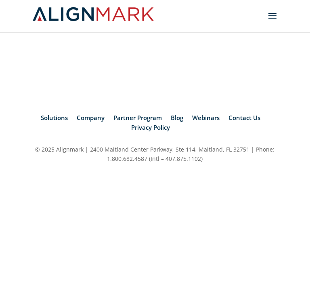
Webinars (206, 118)
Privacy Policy (150, 127)
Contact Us (244, 118)
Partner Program (137, 118)
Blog (177, 118)
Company (91, 118)
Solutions (54, 118)
